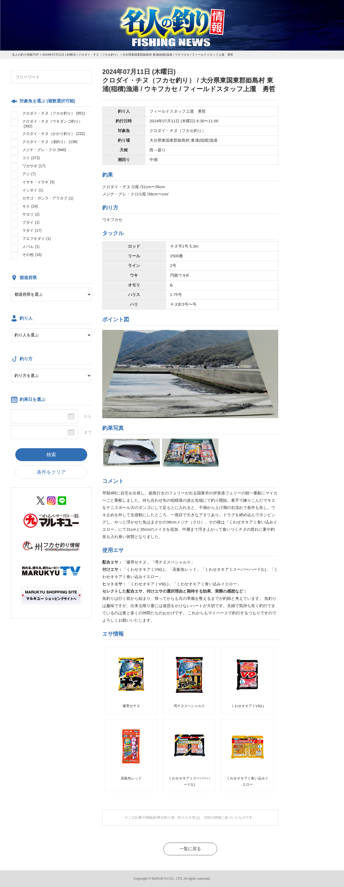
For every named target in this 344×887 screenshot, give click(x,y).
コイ (31, 158)
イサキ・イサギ (38, 182)
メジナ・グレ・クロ (44, 150)
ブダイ (30, 222)
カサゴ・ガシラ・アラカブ (47, 198)
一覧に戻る (190, 848)
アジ (29, 174)
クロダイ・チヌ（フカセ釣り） (53, 113)
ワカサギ (33, 166)
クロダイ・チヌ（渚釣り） (50, 142)
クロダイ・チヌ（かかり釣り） (53, 133)
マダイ (32, 230)
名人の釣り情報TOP (25, 54)
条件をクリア (51, 472)
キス (30, 206)
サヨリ (30, 214)
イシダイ (32, 190)
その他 (32, 254)
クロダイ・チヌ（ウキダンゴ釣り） (52, 123)
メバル (30, 246)
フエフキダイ (36, 238)
